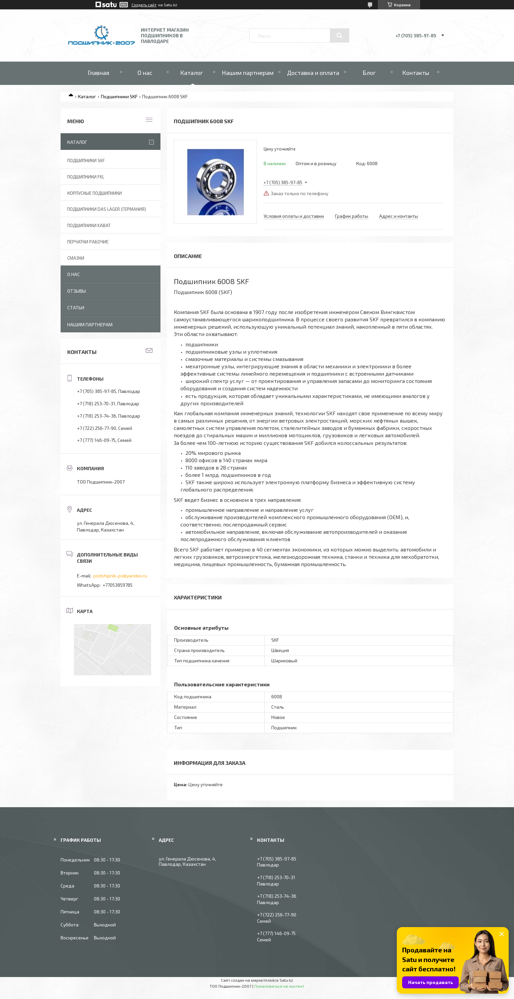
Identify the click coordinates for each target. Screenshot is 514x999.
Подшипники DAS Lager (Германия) (106, 209)
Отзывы (76, 291)
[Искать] (339, 36)
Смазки (75, 258)
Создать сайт (143, 4)
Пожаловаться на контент (279, 986)
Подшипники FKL (85, 176)
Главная (98, 72)
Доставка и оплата (313, 72)
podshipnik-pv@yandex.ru (120, 575)
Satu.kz (286, 980)
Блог (369, 72)
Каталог (191, 72)
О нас (144, 72)
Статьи (75, 307)
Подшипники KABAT (89, 225)
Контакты (415, 72)
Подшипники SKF (119, 96)
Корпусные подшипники (94, 193)
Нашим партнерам (248, 72)
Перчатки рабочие (88, 241)
